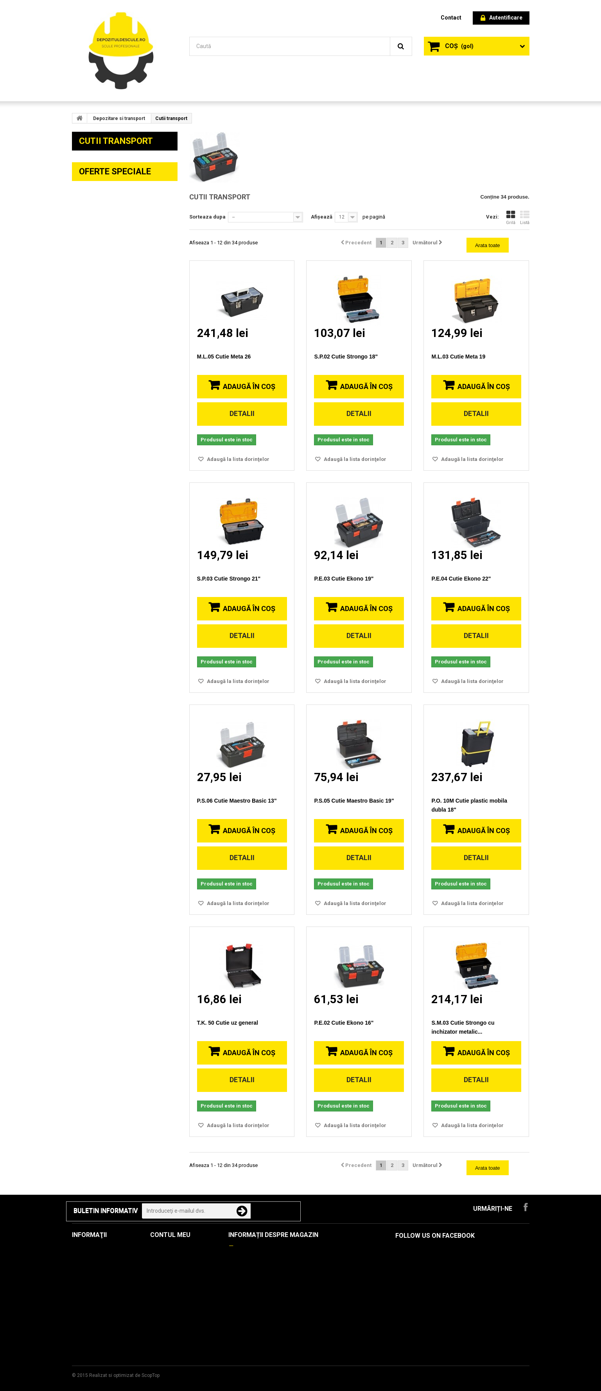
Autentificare (501, 18)
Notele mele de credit (178, 1260)
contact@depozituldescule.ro (288, 1273)
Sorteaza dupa (207, 217)
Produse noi (88, 1260)
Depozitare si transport (119, 118)
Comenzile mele (171, 1249)
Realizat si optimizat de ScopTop (124, 1375)
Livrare (81, 1294)
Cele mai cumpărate (98, 1272)
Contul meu (170, 1235)
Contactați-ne (90, 1283)
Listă (524, 217)
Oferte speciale (115, 948)
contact (451, 17)
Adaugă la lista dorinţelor (237, 459)
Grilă (510, 217)
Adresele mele (169, 1272)
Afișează (321, 217)
